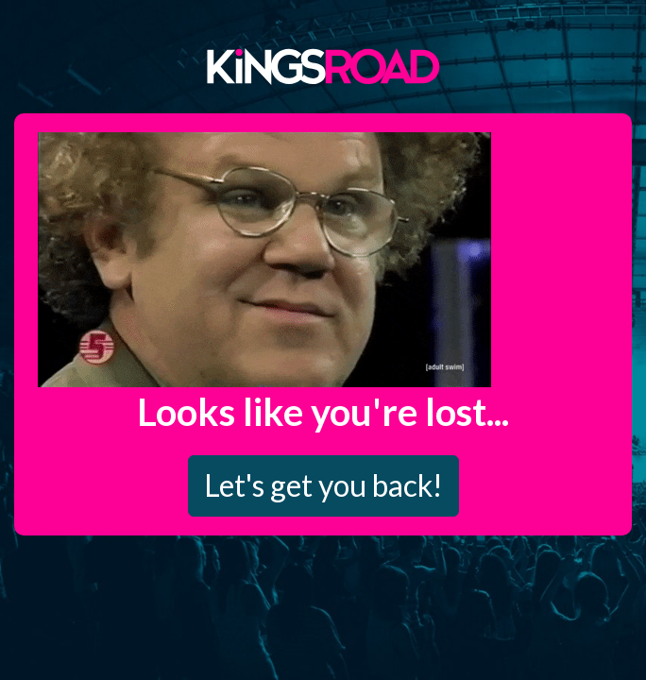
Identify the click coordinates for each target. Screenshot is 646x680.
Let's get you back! (323, 485)
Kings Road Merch (323, 65)
